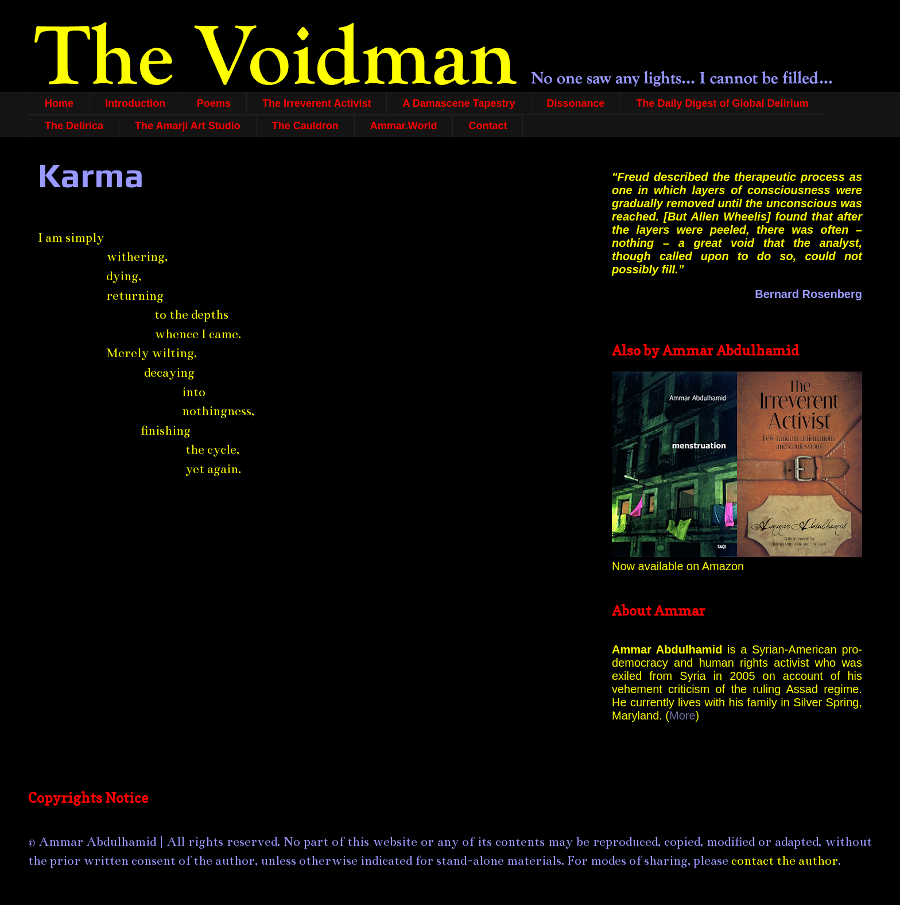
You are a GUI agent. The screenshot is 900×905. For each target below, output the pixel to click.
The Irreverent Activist (316, 103)
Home (59, 103)
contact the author (784, 860)
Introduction (135, 103)
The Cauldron (305, 126)
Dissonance (576, 103)
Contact (487, 126)
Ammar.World (403, 126)
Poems (214, 103)
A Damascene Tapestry (458, 103)
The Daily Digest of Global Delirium (723, 103)
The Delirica (74, 126)
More (682, 715)
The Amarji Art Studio (187, 126)
